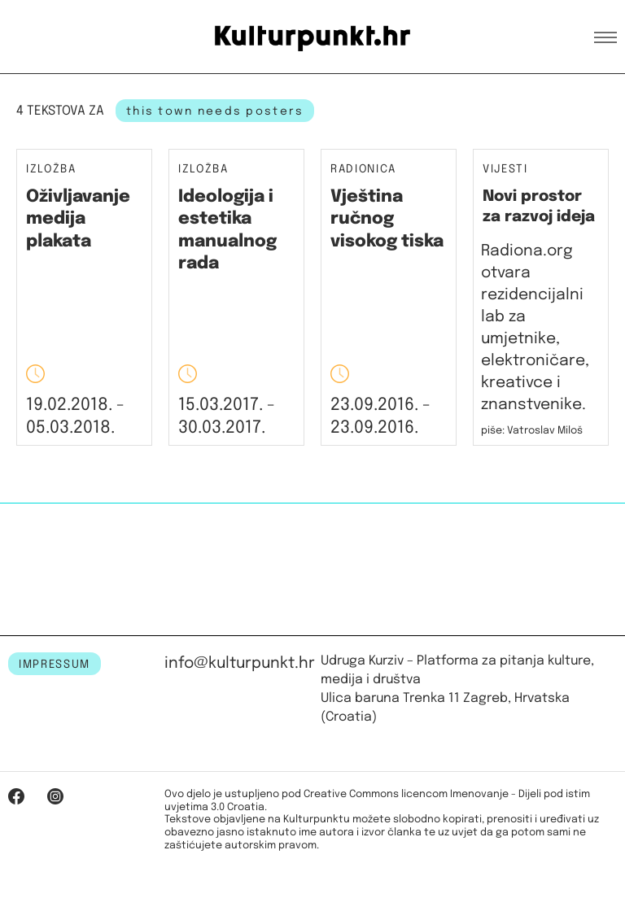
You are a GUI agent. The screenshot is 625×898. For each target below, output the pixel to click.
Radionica (363, 169)
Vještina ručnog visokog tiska (387, 219)
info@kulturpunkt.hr (239, 663)
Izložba (51, 169)
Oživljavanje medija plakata (78, 219)
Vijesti (505, 169)
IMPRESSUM (54, 664)
